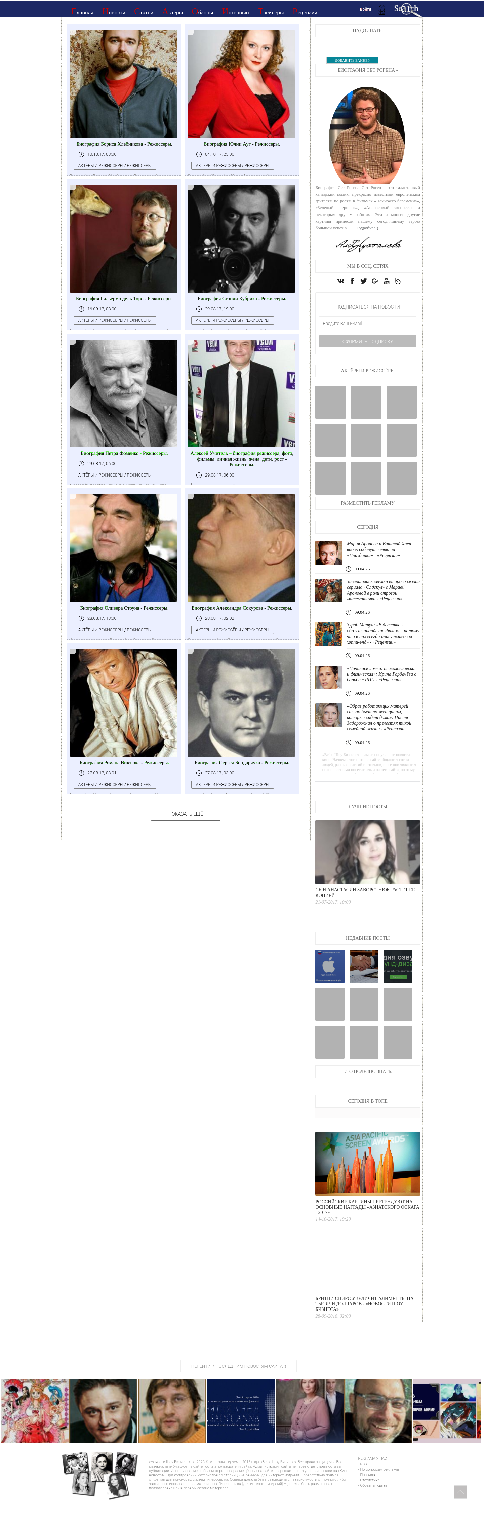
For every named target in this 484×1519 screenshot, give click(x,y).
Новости (113, 11)
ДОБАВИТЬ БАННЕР (352, 60)
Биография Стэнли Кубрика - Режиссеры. (242, 298)
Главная (82, 11)
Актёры (172, 11)
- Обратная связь (372, 1503)
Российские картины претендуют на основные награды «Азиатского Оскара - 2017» (367, 1225)
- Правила (366, 1492)
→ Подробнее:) (363, 227)
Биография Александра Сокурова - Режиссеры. (242, 608)
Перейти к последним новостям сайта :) (238, 1384)
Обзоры (202, 11)
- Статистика (369, 1498)
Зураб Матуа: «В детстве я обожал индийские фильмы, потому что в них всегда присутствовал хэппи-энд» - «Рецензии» (377, 643)
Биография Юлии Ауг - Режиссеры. (242, 144)
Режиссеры (142, 165)
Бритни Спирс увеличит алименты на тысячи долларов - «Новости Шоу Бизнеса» (364, 1322)
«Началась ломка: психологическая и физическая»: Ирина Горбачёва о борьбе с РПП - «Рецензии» (382, 689)
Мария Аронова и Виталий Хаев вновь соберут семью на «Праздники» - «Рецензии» (381, 555)
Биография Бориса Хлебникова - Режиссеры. (124, 144)
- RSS (362, 1482)
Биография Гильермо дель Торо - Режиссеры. (124, 298)
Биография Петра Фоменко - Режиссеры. (124, 453)
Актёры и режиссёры (103, 165)
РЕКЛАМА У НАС (372, 1476)
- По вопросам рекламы (378, 1487)
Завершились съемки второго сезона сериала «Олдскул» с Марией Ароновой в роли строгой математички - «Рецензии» (382, 596)
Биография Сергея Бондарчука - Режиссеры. (242, 762)
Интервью (235, 11)
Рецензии (305, 11)
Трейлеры (270, 11)
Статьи (143, 11)
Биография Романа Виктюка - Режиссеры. (124, 762)
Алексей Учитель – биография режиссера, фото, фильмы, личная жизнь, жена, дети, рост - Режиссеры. (242, 459)
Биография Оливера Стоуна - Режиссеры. (124, 608)
